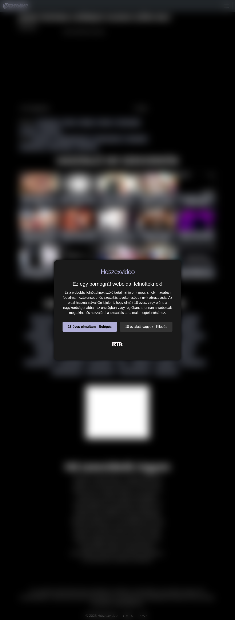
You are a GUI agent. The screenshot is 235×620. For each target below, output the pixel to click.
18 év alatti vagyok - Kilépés (146, 326)
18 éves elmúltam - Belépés (90, 326)
